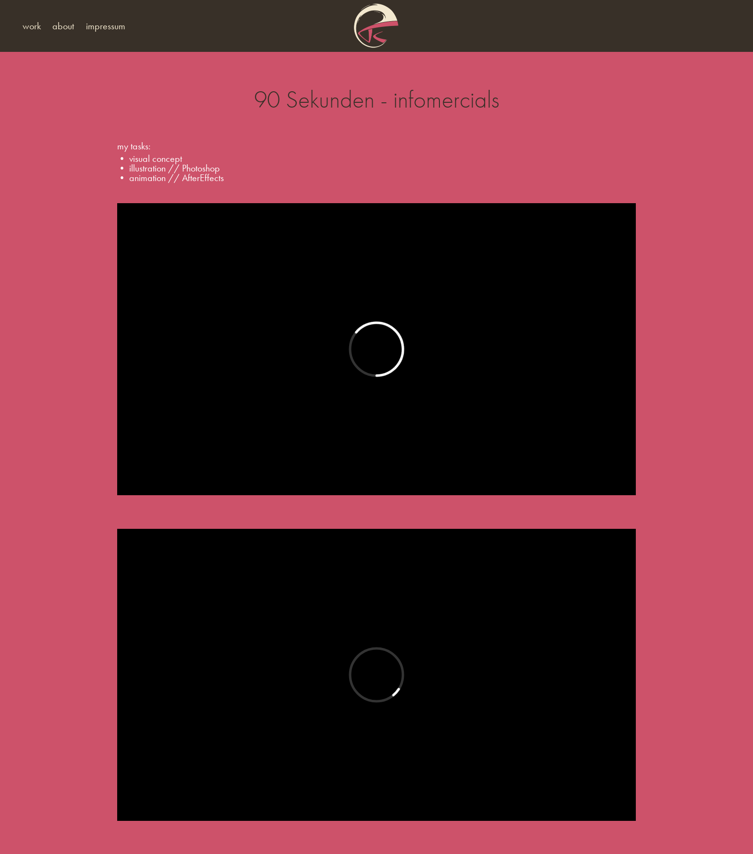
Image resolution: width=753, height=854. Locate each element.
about (63, 26)
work (32, 26)
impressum (105, 26)
